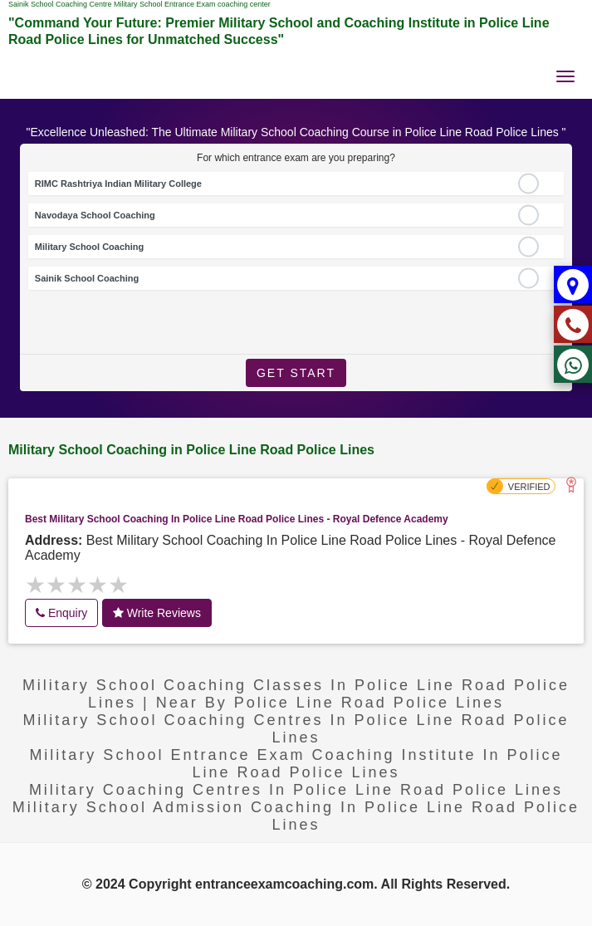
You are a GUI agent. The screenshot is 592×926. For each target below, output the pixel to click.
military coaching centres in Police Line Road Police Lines (296, 789)
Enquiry (61, 613)
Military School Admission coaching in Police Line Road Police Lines (296, 816)
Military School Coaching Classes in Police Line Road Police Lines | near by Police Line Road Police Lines (296, 694)
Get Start (296, 373)
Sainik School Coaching (87, 278)
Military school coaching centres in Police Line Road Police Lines (295, 729)
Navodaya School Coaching (95, 215)
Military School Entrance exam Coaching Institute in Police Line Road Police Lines (295, 764)
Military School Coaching (89, 247)
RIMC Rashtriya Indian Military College (118, 184)
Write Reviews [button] (157, 613)
